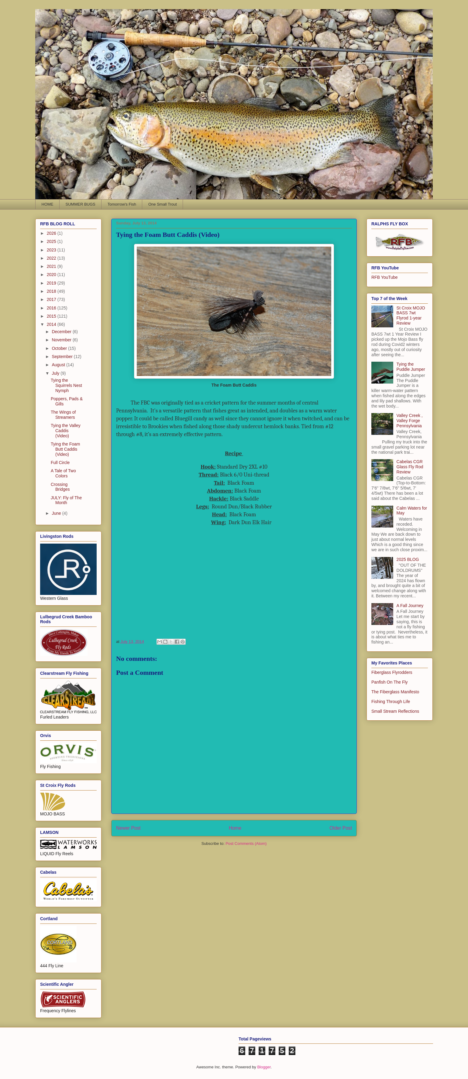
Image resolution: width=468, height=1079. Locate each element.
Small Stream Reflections (395, 711)
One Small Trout (162, 204)
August (59, 364)
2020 (52, 274)
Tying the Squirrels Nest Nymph (66, 385)
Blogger (263, 1067)
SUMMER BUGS (80, 204)
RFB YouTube (384, 277)
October (60, 348)
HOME (47, 204)
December (62, 331)
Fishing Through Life (390, 701)
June (57, 513)
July (56, 373)
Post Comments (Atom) (246, 843)
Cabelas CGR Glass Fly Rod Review (410, 466)
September (63, 356)
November (62, 339)
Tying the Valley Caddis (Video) (66, 430)
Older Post (340, 828)
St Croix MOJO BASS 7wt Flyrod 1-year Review (411, 316)
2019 (52, 283)
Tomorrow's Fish (122, 204)
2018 (52, 291)
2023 (52, 250)
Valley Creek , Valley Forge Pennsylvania (410, 420)
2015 (52, 316)
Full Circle (60, 462)
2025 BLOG (408, 559)
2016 (52, 308)
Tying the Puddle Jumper (411, 367)
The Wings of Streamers (63, 415)
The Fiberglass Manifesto (395, 691)
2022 (52, 258)
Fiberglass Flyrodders (391, 672)
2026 (52, 233)
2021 (52, 266)
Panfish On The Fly (389, 682)
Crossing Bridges (60, 487)
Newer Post (128, 828)
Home (235, 828)
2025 (52, 241)
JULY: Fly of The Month (66, 500)
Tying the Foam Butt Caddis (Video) (65, 449)
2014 (52, 324)
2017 (52, 299)
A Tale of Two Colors (63, 473)
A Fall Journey (410, 605)
